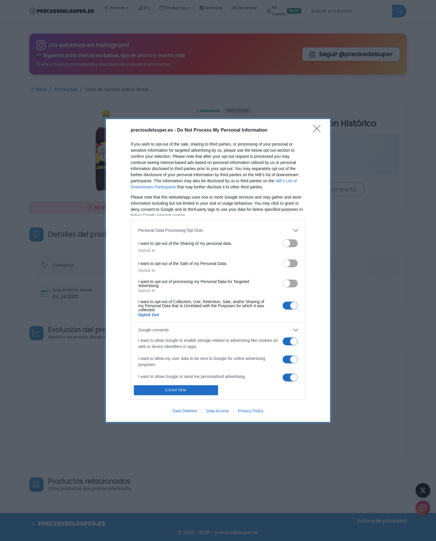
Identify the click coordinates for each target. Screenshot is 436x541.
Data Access (217, 411)
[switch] (290, 243)
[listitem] (218, 230)
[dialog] (218, 270)
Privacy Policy (250, 411)
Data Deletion (185, 411)
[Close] (318, 130)
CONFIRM (176, 390)
